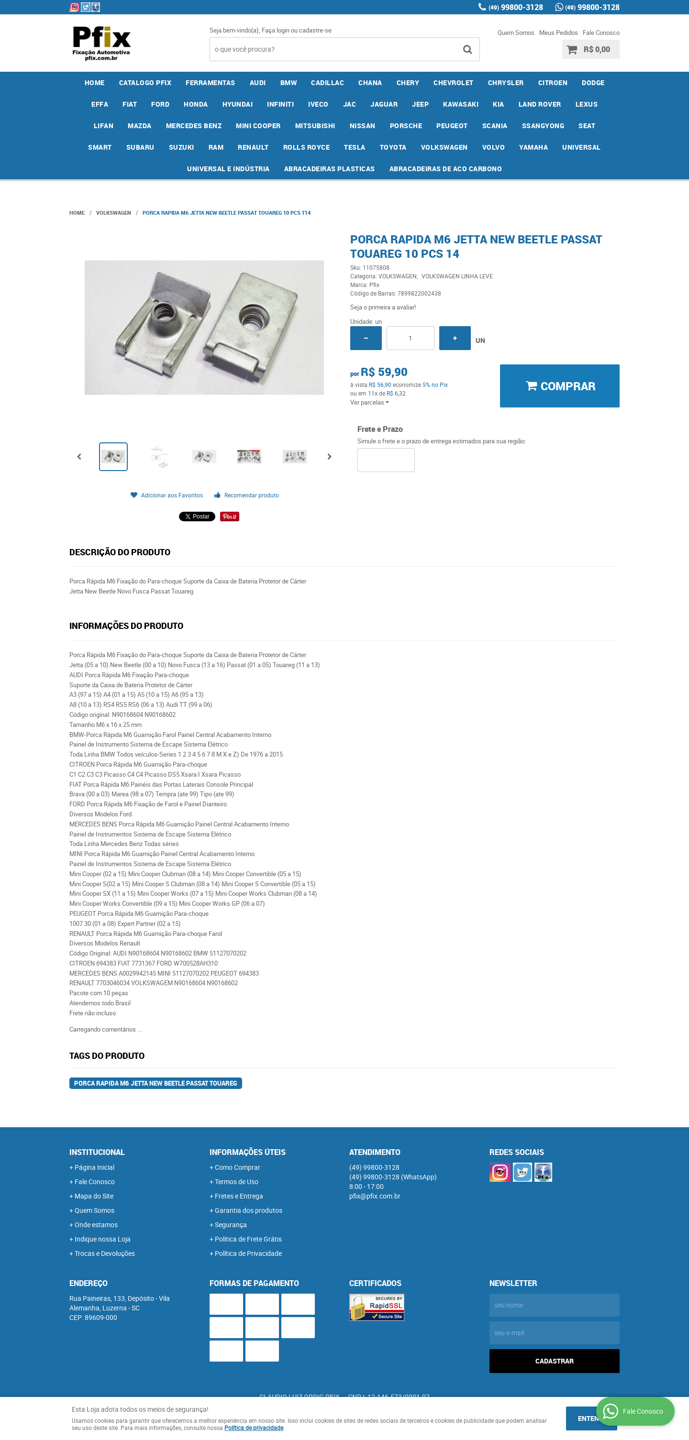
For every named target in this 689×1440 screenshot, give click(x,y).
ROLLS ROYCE (306, 147)
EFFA (99, 104)
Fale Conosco (601, 32)
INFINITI (280, 104)
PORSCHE (406, 125)
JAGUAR (384, 104)
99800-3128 (516, 7)
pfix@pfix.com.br (374, 1195)
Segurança (231, 1224)
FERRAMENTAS (210, 82)
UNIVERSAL (581, 147)
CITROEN (553, 82)
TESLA (355, 147)
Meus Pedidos (558, 32)
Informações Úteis (248, 1152)
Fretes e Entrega (239, 1195)
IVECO (318, 104)
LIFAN (104, 125)
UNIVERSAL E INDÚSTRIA (228, 168)
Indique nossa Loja (103, 1238)
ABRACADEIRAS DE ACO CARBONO (445, 168)
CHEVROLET (453, 82)
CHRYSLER (506, 82)
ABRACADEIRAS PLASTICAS (329, 168)
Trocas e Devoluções (105, 1253)
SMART (100, 147)
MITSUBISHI (315, 125)
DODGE (593, 82)
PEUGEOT (452, 125)
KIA (498, 104)
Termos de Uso (236, 1181)
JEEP (420, 104)
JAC (349, 104)
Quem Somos (516, 32)
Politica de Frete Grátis (248, 1238)
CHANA (370, 82)
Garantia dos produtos (248, 1210)
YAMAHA (533, 147)
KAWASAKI (460, 104)
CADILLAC (327, 82)
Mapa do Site (94, 1195)
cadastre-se (315, 30)
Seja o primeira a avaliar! (383, 307)
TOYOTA (393, 147)
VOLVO (493, 147)
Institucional (97, 1152)
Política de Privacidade (248, 1253)
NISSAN (363, 125)
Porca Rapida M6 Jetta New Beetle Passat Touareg (155, 1083)
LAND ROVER (540, 104)
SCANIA (495, 125)
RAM (216, 147)
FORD (160, 104)
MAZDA (140, 125)
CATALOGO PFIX (145, 82)
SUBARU (140, 147)
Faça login (275, 30)
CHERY (408, 82)
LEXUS (587, 104)
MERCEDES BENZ (194, 125)
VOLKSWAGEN (444, 147)
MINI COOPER (258, 125)
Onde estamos (96, 1224)
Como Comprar (237, 1167)
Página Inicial (94, 1167)
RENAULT (253, 147)
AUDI (258, 82)
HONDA (196, 104)
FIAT (129, 104)
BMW (288, 82)
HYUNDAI (237, 104)
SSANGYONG (543, 125)
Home (95, 82)
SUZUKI (181, 147)
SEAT (586, 125)
